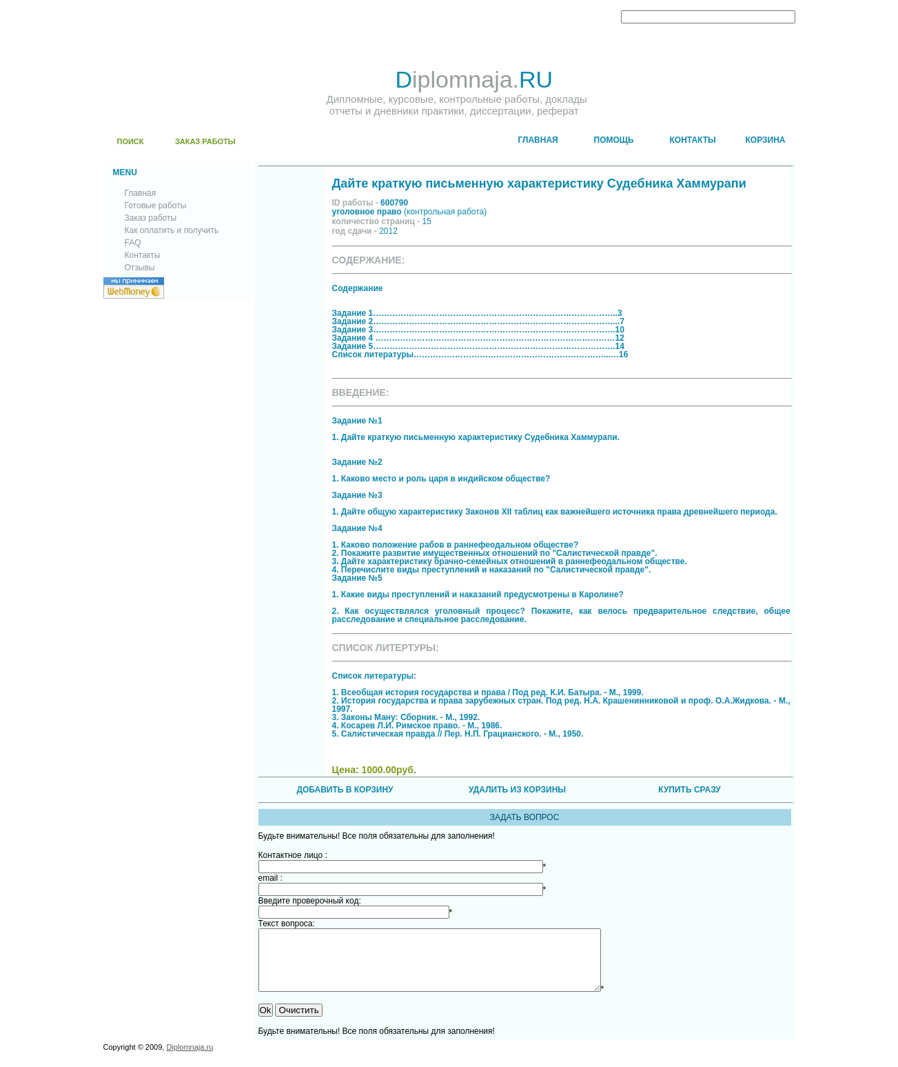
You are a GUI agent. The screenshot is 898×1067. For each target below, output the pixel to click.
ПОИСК (130, 141)
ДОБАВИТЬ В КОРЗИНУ (344, 790)
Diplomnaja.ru (189, 1059)
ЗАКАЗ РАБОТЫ (205, 141)
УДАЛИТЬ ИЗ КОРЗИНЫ (517, 790)
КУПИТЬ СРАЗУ (689, 790)
